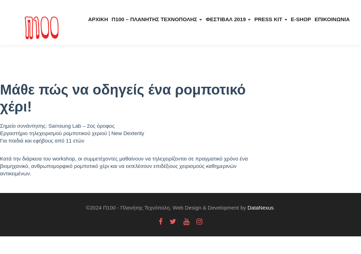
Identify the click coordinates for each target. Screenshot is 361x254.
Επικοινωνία (332, 19)
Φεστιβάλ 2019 (228, 19)
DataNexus (260, 208)
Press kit (270, 19)
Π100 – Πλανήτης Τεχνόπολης (157, 19)
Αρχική (98, 19)
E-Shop (301, 19)
